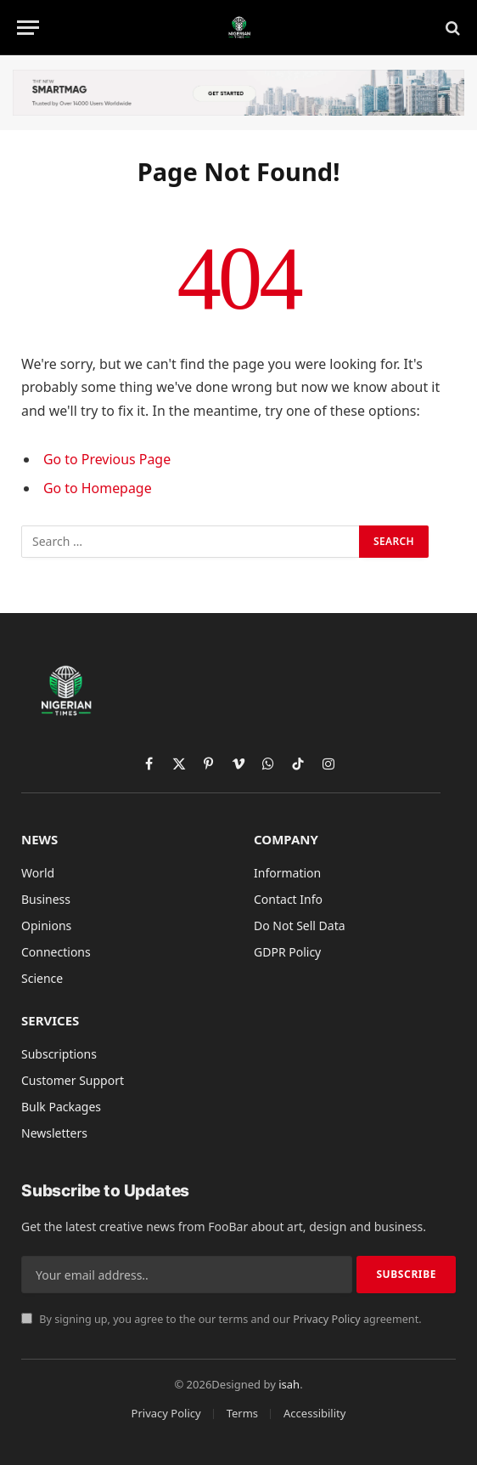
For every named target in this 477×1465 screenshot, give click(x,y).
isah (289, 1384)
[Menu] (28, 28)
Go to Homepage (97, 488)
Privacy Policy (326, 1319)
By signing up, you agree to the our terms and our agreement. (221, 1319)
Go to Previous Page (107, 459)
